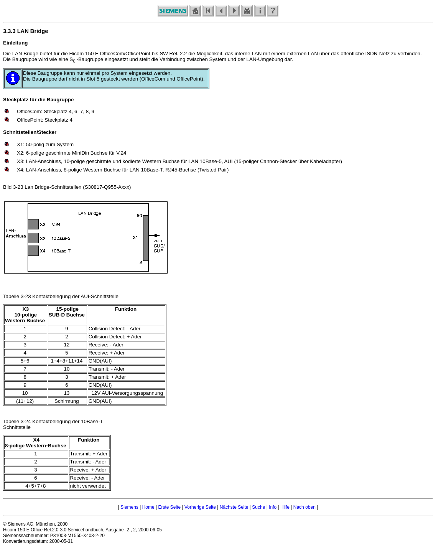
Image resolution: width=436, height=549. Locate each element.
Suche (258, 507)
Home (148, 507)
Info (272, 507)
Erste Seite (169, 507)
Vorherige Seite (200, 507)
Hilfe (285, 507)
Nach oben (304, 507)
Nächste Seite (234, 507)
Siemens (129, 507)
